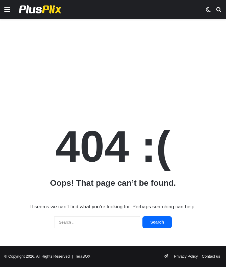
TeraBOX (83, 256)
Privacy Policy (186, 256)
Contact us (211, 256)
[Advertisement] (113, 66)
